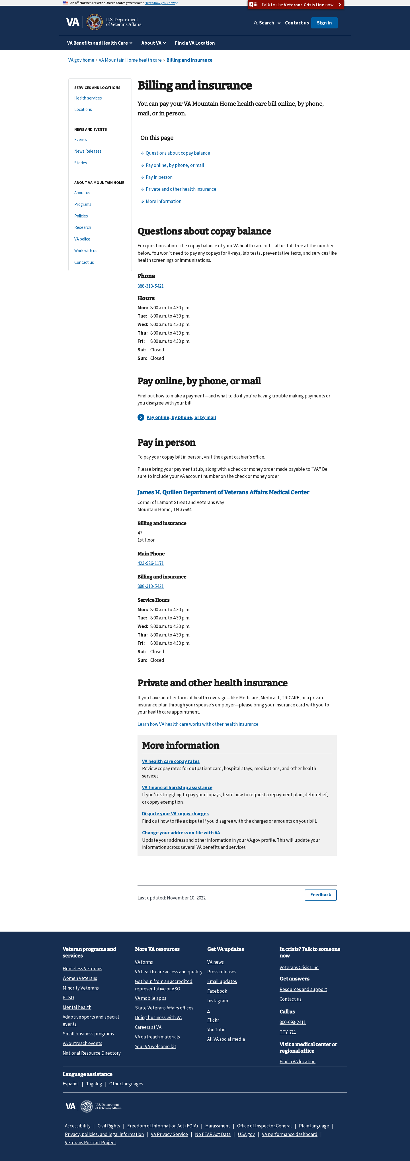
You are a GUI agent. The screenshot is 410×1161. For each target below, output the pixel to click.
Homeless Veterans (82, 968)
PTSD (68, 997)
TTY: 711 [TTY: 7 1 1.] (288, 1032)
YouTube (216, 1030)
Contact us (297, 23)
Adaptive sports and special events (91, 1020)
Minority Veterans (81, 988)
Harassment (217, 1126)
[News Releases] (100, 151)
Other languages (126, 1084)
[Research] (100, 227)
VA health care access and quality (168, 972)
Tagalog (94, 1084)
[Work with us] (100, 251)
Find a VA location (297, 1061)
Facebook (217, 991)
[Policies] (100, 216)
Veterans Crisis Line (299, 967)
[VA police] (100, 239)
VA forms (144, 962)
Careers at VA (148, 1027)
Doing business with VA (158, 1017)
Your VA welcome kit (155, 1046)
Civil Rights (109, 1126)
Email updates (222, 981)
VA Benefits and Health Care (97, 43)
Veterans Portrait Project (90, 1142)
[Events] (100, 140)
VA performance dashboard (289, 1134)
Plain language (314, 1126)
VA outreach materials (157, 1037)
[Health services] (100, 98)
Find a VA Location (195, 43)
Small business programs (88, 1034)
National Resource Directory (92, 1053)
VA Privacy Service (169, 1134)
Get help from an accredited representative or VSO (163, 985)
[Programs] (100, 204)
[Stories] (100, 163)
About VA (151, 43)
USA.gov (246, 1134)
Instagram (217, 1001)
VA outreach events (82, 1043)
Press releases (221, 972)
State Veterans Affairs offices (164, 1008)
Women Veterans (80, 978)
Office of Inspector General (264, 1126)
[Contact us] (100, 262)
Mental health (77, 1007)
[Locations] (100, 109)
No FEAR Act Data (213, 1134)
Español (71, 1084)
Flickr (213, 1020)
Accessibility (78, 1126)
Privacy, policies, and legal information (104, 1134)
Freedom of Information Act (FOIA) (162, 1126)
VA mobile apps (150, 998)
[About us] (100, 193)
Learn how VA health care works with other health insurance (198, 724)
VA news (215, 962)
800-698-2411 (293, 1022)
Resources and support (303, 989)
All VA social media (226, 1039)
